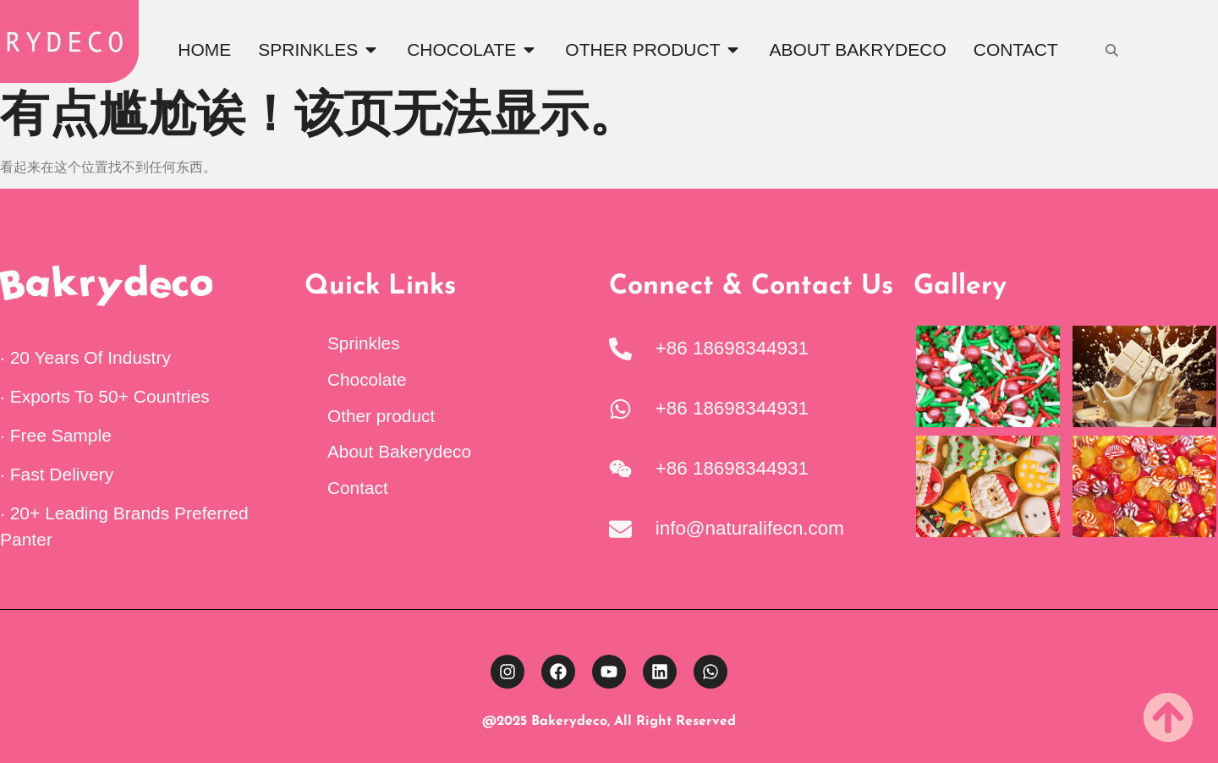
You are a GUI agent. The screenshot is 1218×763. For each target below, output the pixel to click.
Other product (381, 415)
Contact (357, 487)
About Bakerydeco (399, 451)
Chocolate (367, 379)
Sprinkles (363, 343)
